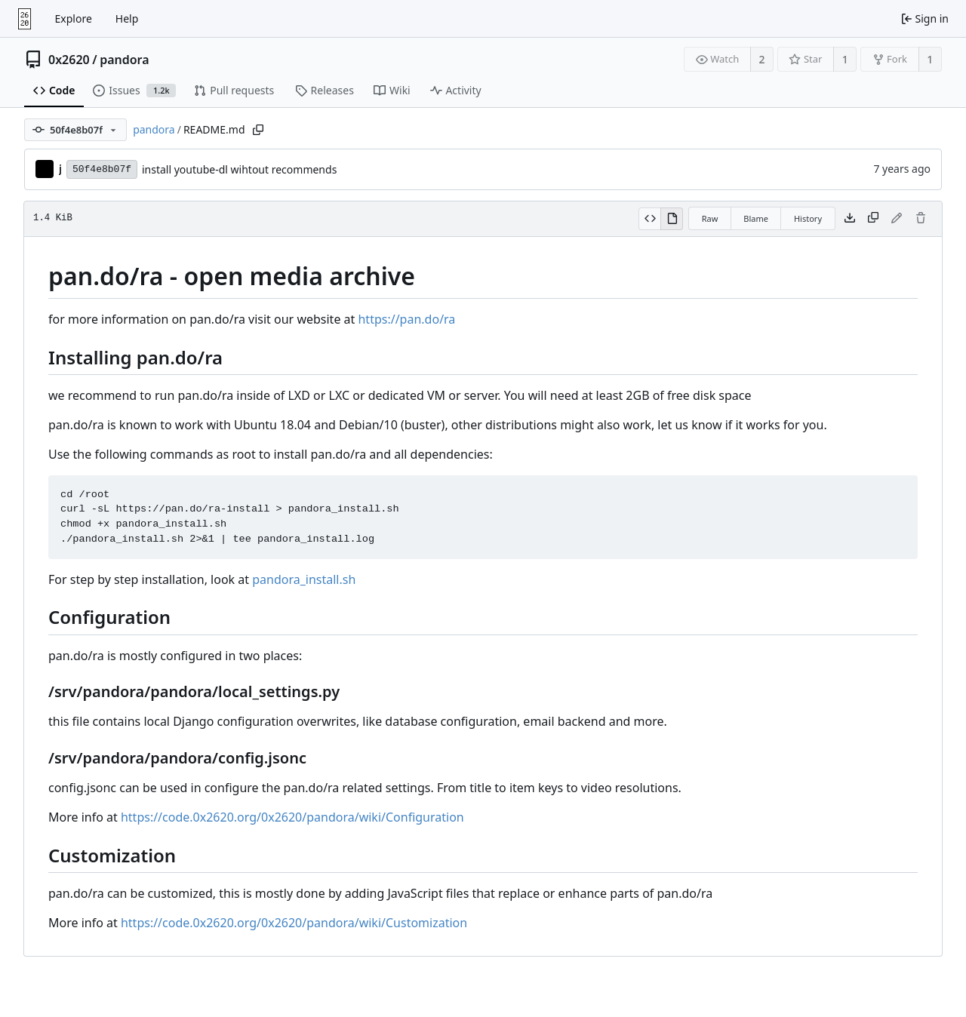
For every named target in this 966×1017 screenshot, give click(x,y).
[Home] (25, 18)
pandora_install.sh (303, 579)
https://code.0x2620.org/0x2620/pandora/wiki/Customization (294, 922)
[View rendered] (671, 218)
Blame (755, 218)
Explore (73, 18)
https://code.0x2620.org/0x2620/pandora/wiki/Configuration (292, 817)
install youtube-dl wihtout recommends (239, 169)
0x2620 (69, 59)
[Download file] (850, 219)
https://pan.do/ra (406, 319)
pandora (124, 59)
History (808, 218)
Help (127, 18)
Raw (710, 218)
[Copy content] (873, 219)
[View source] (649, 218)
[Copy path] (258, 129)
